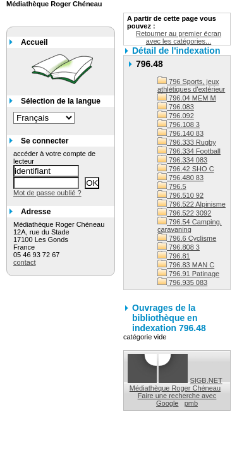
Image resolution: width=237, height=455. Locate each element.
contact (24, 262)
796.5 (171, 186)
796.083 (175, 107)
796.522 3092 (184, 213)
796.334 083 (182, 160)
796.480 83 (180, 177)
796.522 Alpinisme (191, 204)
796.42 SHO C (185, 169)
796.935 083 (182, 282)
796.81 (173, 256)
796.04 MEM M (186, 98)
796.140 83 (180, 133)
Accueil (34, 42)
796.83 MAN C (185, 265)
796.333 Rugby (186, 142)
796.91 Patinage (188, 273)
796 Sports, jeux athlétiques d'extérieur (191, 85)
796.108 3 (178, 124)
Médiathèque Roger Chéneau (175, 388)
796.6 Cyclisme (186, 238)
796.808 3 (178, 247)
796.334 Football (189, 151)
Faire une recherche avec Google (177, 399)
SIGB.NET (206, 380)
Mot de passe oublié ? (47, 193)
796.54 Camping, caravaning (189, 225)
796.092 (175, 115)
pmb (191, 403)
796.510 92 (180, 195)
